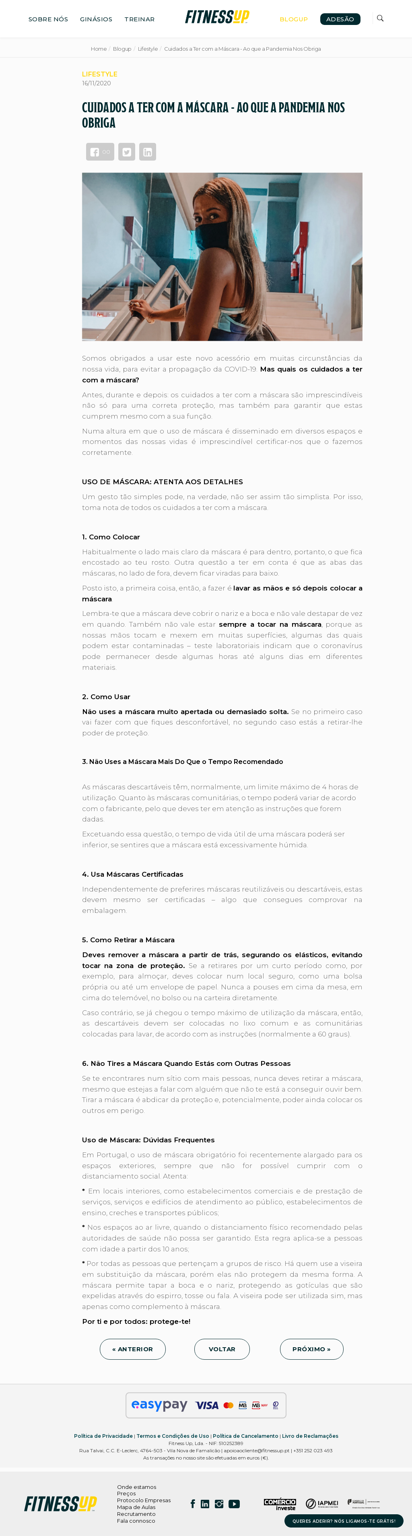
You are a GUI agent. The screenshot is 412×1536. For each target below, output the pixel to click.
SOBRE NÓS (48, 19)
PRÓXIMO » (312, 1349)
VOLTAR (222, 1349)
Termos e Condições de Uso (172, 1436)
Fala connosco (136, 1520)
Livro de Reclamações (310, 1436)
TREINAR (139, 19)
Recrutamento (136, 1514)
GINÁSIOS (96, 19)
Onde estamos (136, 1487)
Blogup (122, 48)
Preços (126, 1493)
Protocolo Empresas (144, 1500)
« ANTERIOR (132, 1349)
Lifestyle (148, 48)
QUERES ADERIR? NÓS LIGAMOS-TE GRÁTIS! (344, 1521)
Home (99, 48)
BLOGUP (294, 19)
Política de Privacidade (103, 1436)
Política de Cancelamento (245, 1436)
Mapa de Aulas (136, 1507)
